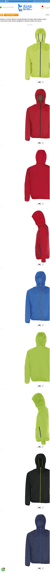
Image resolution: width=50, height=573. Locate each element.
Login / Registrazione (39, 1)
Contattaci (47, 1)
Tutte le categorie (11, 15)
